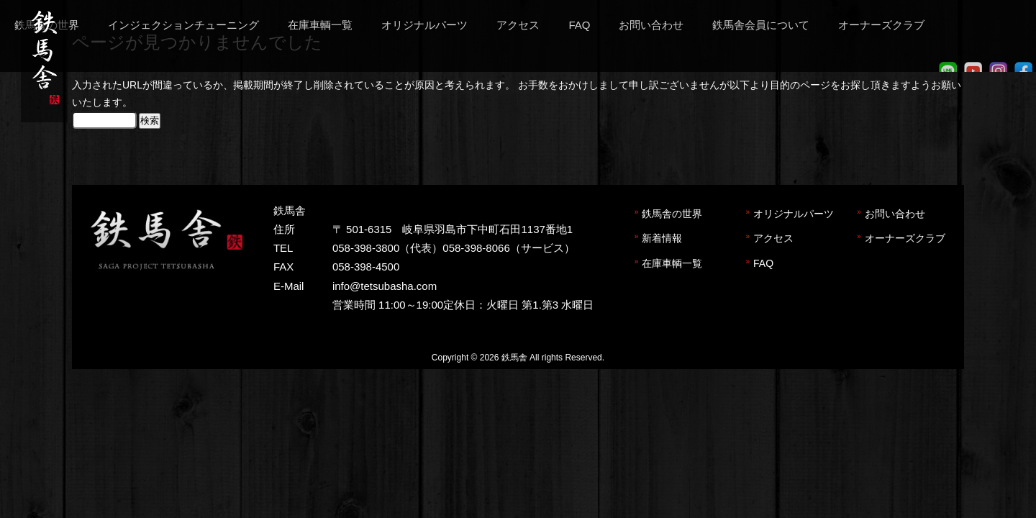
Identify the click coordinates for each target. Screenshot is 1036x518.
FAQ (763, 263)
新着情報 (662, 238)
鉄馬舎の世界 (672, 213)
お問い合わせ (895, 213)
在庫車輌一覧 (672, 263)
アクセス (773, 238)
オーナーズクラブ (905, 238)
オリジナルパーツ (793, 213)
